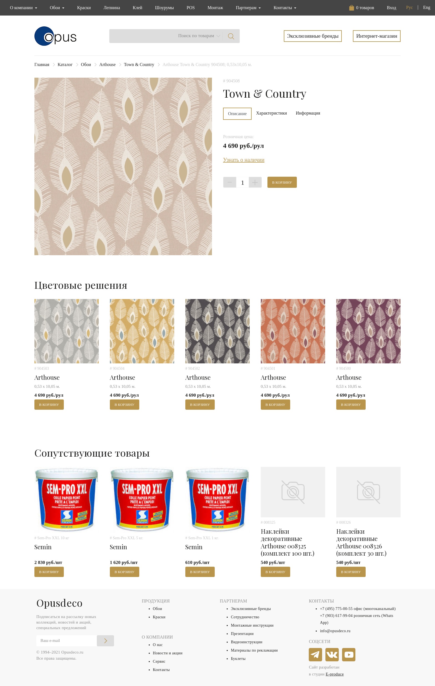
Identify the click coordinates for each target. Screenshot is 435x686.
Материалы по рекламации (254, 650)
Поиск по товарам (196, 35)
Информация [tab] (308, 113)
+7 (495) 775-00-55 (336, 609)
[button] (361, 7)
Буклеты (238, 659)
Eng (426, 7)
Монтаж (215, 7)
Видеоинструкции (246, 642)
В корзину (282, 182)
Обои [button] (55, 7)
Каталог (65, 64)
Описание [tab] (237, 113)
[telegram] (316, 655)
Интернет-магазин (376, 36)
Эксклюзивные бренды (313, 36)
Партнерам (246, 7)
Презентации (242, 634)
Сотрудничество (245, 617)
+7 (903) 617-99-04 (336, 616)
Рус (409, 7)
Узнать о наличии (243, 160)
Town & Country (139, 64)
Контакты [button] (283, 7)
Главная (41, 64)
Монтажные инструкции (252, 625)
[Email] (75, 640)
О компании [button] (22, 7)
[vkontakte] (332, 655)
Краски (84, 7)
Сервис (159, 661)
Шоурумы (164, 7)
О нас (158, 645)
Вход (391, 7)
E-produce (335, 674)
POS (191, 7)
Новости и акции (168, 653)
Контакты (161, 670)
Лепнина (111, 7)
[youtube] (349, 655)
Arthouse (107, 64)
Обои (86, 64)
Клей (137, 7)
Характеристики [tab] (271, 113)
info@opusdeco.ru (335, 631)
